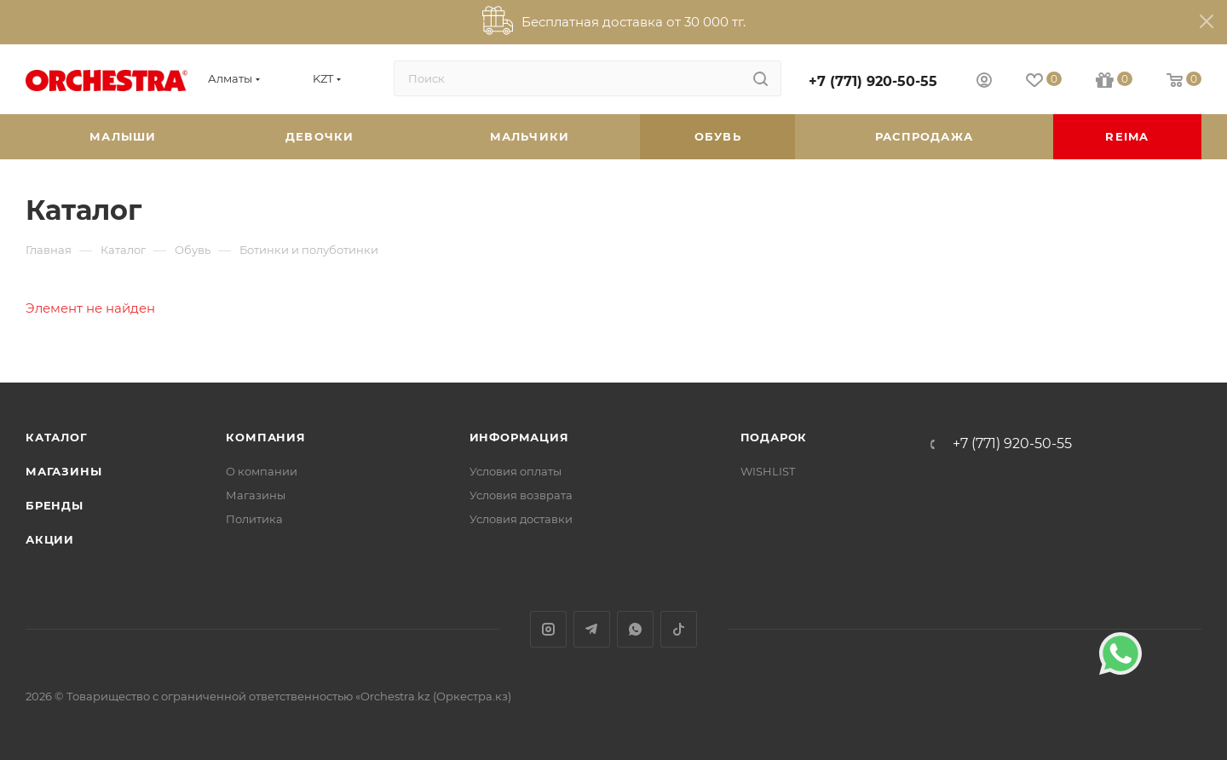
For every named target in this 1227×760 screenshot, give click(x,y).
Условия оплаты (515, 471)
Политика (254, 519)
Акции (50, 539)
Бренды (55, 505)
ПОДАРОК (774, 437)
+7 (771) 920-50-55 (873, 81)
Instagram (548, 629)
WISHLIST (767, 471)
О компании (261, 471)
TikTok (678, 629)
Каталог (57, 437)
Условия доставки (521, 519)
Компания (265, 437)
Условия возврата (521, 495)
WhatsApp (635, 629)
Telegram (591, 629)
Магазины (63, 471)
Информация (519, 437)
